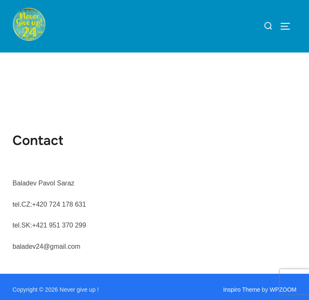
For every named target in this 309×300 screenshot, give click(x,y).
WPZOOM (283, 237)
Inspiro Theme (241, 237)
